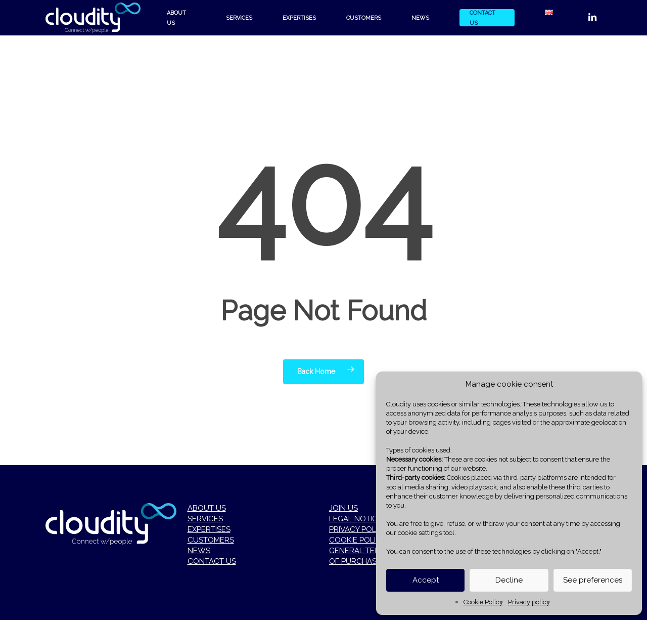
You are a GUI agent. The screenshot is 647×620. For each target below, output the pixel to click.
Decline (509, 580)
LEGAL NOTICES (358, 518)
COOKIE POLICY (357, 540)
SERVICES (205, 518)
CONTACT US (212, 561)
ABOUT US (207, 508)
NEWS (199, 550)
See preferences (592, 580)
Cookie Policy (483, 602)
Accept (425, 580)
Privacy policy (529, 602)
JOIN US (343, 508)
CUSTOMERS (211, 540)
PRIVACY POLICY (358, 529)
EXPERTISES (209, 529)
